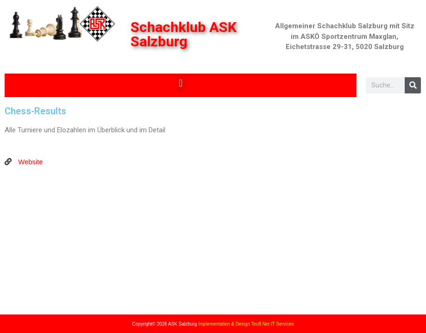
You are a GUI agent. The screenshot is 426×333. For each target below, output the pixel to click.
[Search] (413, 85)
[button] (180, 83)
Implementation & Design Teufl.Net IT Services (246, 324)
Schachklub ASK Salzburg (184, 34)
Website (29, 162)
